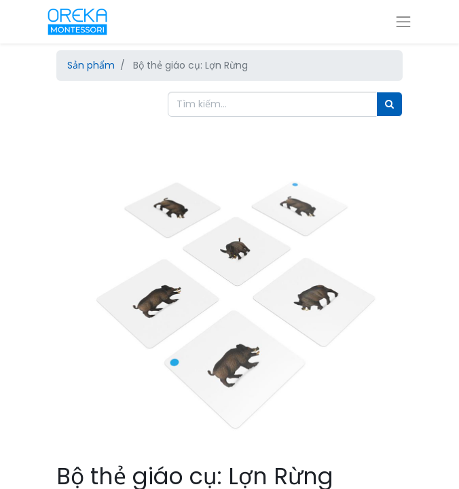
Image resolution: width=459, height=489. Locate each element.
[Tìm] (389, 104)
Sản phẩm (91, 65)
